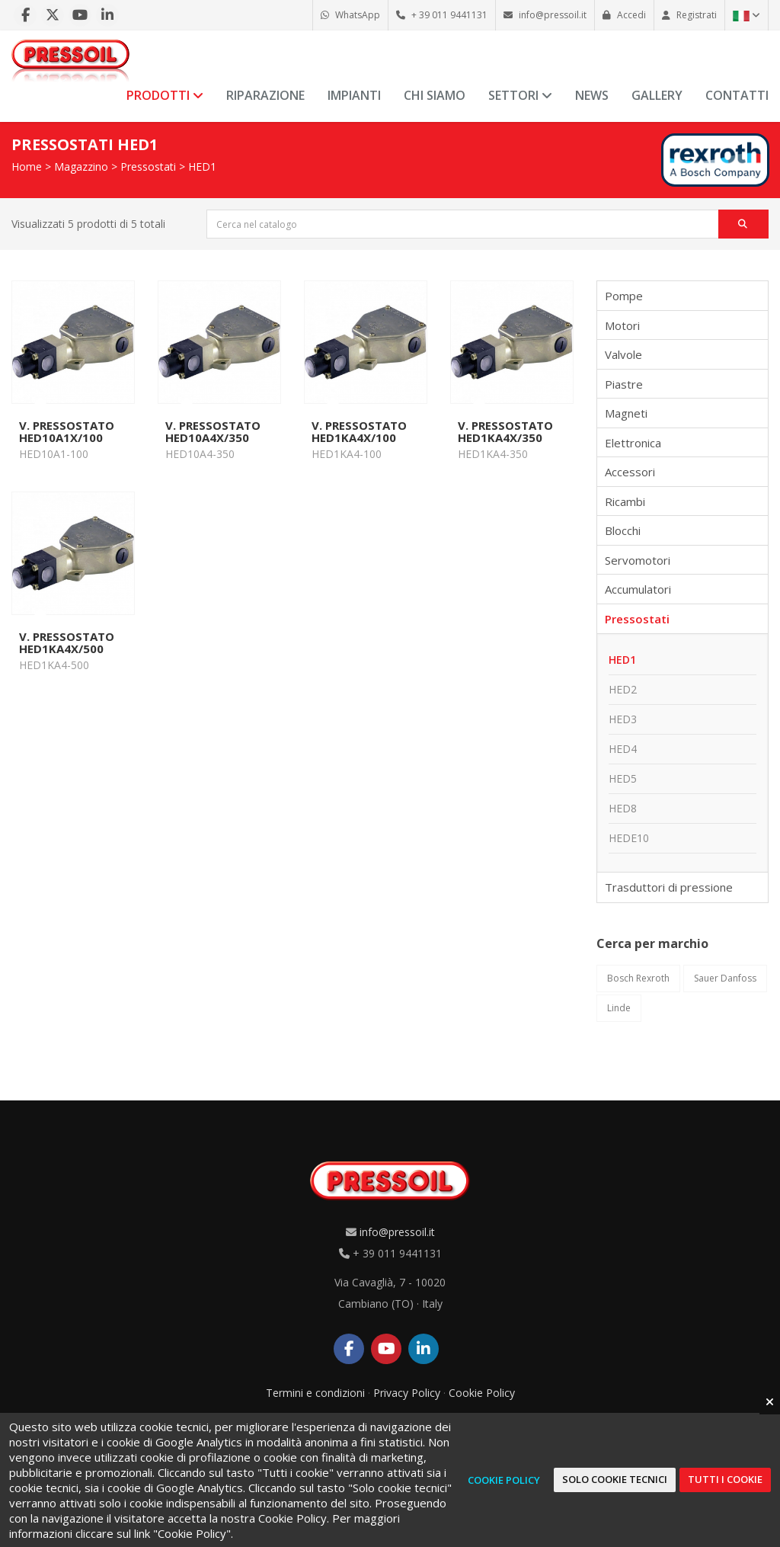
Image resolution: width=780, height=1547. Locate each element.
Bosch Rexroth (638, 978)
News (592, 95)
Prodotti (164, 95)
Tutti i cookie (725, 1479)
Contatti (737, 95)
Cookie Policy (482, 1392)
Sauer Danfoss (725, 978)
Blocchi (623, 530)
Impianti (354, 95)
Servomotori (637, 560)
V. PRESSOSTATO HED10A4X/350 (213, 431)
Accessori (630, 471)
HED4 (623, 748)
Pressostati (148, 166)
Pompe (624, 295)
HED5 (623, 778)
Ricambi (625, 501)
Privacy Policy (406, 1392)
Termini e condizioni (315, 1392)
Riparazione (265, 95)
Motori (622, 325)
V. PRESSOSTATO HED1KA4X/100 (359, 431)
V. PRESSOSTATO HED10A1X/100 (66, 431)
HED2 (623, 689)
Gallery (656, 95)
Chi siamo (434, 95)
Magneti (626, 413)
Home (26, 166)
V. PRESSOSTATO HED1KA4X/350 (505, 431)
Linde (619, 1007)
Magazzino (81, 166)
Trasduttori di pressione (669, 887)
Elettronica (633, 442)
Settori (520, 95)
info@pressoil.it (397, 1232)
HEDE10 (629, 838)
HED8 (623, 808)
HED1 (202, 166)
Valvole (623, 354)
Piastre (624, 384)
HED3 (623, 719)
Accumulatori (638, 589)
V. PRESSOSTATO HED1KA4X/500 (66, 642)
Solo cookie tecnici (614, 1479)
